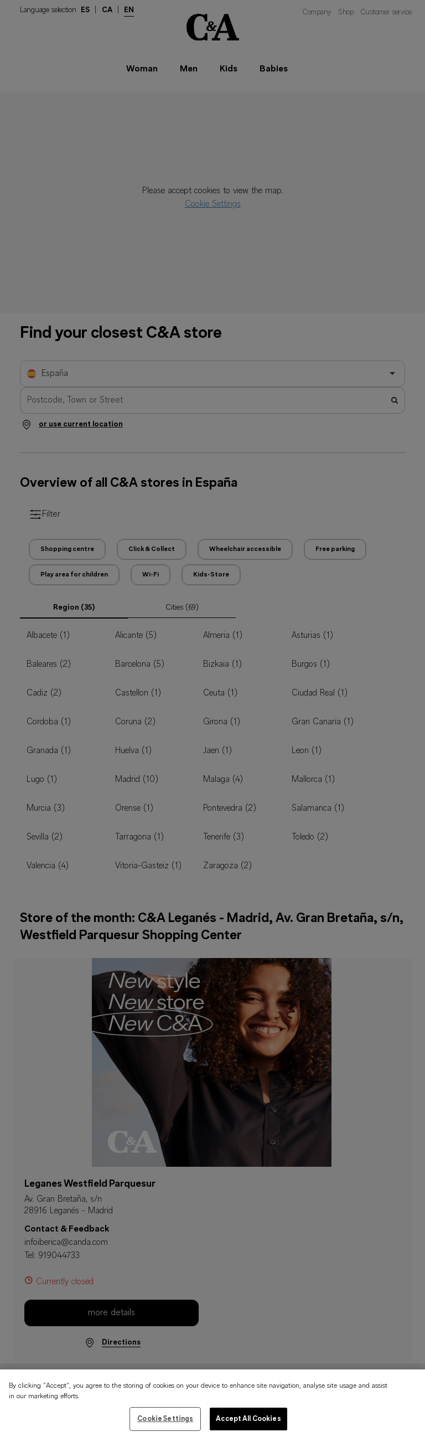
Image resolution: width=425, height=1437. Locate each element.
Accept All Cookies (248, 1425)
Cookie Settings (165, 1425)
